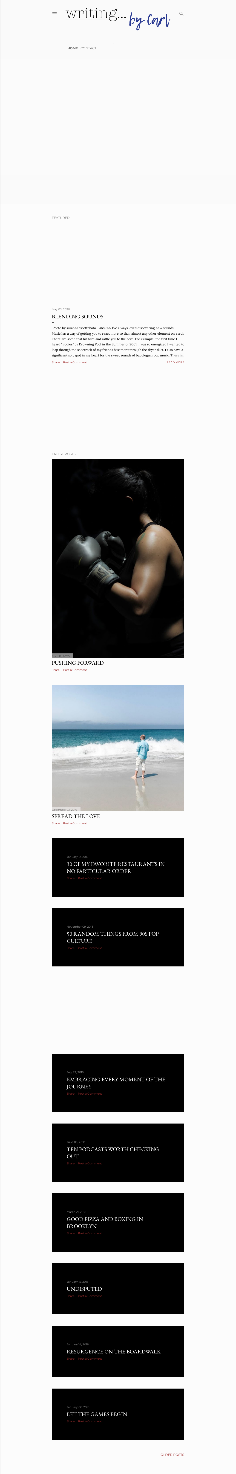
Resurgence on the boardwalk (114, 1351)
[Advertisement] (118, 408)
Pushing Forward (78, 662)
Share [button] (56, 362)
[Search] (181, 12)
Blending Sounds (77, 316)
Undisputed (84, 1288)
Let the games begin (97, 1414)
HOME (71, 48)
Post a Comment (75, 362)
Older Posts (172, 1455)
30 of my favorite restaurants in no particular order (116, 867)
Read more (175, 362)
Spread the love (76, 816)
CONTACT (87, 48)
